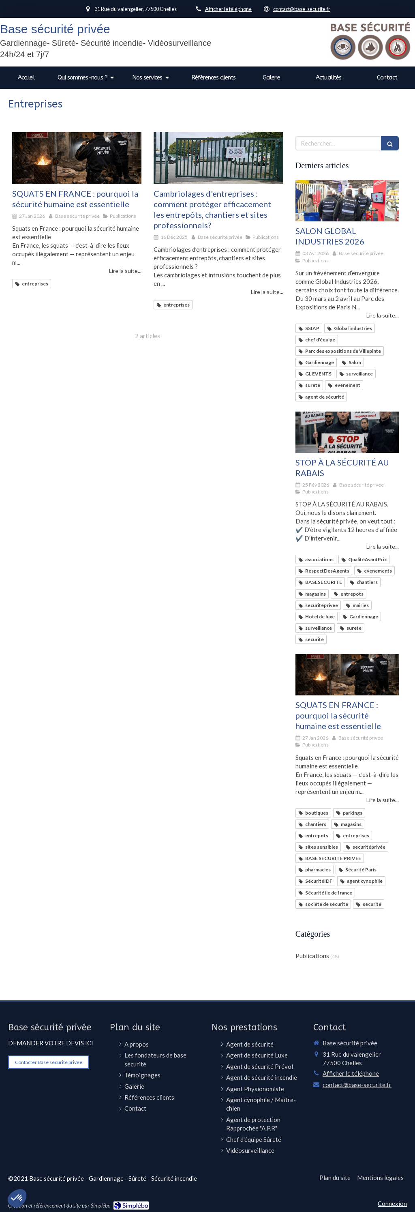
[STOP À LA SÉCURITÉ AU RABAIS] (347, 432)
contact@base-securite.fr (357, 1084)
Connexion (392, 1203)
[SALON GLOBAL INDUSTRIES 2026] (347, 200)
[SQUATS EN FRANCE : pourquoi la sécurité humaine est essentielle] (76, 158)
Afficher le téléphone (228, 9)
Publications (312, 955)
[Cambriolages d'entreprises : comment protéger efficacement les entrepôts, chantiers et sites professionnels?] (218, 158)
